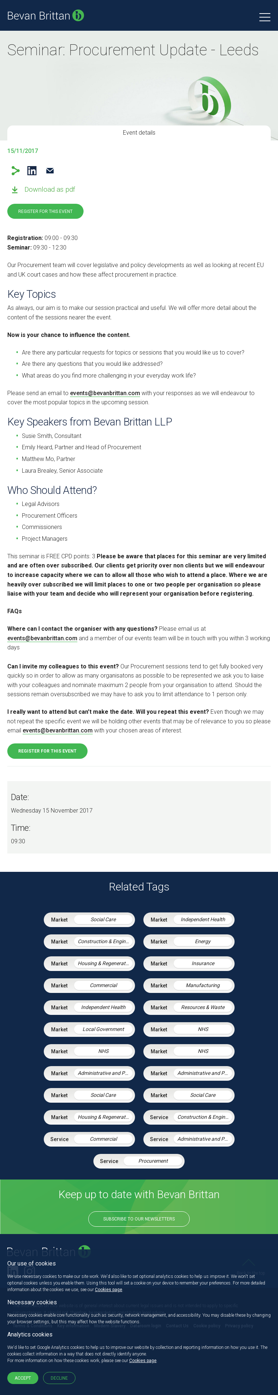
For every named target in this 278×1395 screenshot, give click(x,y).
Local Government (103, 1029)
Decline (59, 1378)
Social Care (103, 919)
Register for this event (45, 211)
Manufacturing (203, 985)
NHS (203, 1029)
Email (49, 170)
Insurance (203, 963)
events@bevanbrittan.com (105, 393)
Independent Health (203, 919)
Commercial (103, 985)
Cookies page (108, 1289)
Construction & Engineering (105, 941)
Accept (23, 1378)
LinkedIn (31, 170)
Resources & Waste (202, 1007)
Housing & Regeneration (105, 963)
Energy (203, 941)
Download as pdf (49, 189)
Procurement (153, 1161)
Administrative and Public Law (105, 1073)
